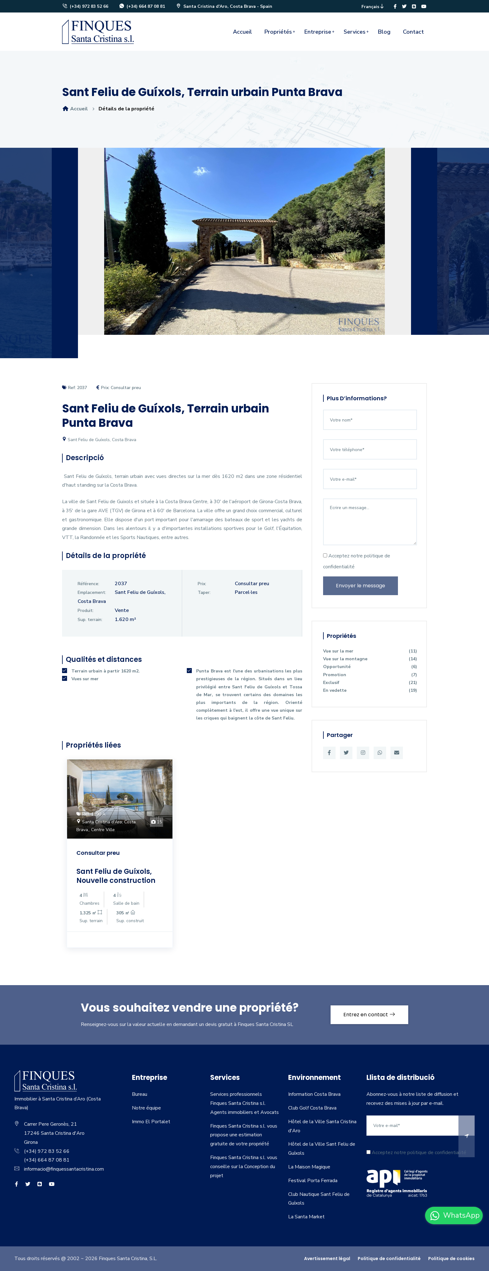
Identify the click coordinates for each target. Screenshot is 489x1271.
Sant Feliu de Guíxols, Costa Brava (99, 440)
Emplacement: (92, 592)
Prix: (202, 584)
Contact (413, 32)
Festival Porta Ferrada (312, 1180)
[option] (244, 246)
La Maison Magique (309, 1166)
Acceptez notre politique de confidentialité (356, 561)
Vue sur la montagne (370, 659)
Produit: (86, 611)
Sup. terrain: (90, 620)
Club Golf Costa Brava (312, 1108)
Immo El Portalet (151, 1121)
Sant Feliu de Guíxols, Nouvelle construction (115, 876)
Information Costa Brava (314, 1094)
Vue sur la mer (370, 651)
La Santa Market (306, 1216)
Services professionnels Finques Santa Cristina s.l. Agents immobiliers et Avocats (244, 1103)
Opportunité (370, 667)
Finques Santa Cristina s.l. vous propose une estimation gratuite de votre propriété (243, 1135)
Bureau (139, 1094)
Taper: (204, 592)
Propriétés (278, 32)
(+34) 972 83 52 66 (85, 6)
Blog (384, 32)
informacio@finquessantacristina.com (64, 1169)
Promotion (370, 675)
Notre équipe (146, 1108)
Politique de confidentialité (389, 1258)
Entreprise (317, 32)
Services (355, 32)
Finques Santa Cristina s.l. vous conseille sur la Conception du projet (243, 1166)
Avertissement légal (327, 1258)
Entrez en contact (369, 1014)
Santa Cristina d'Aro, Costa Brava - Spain (224, 6)
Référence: (88, 584)
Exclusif (370, 682)
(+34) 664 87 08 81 (142, 6)
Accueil (242, 32)
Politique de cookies (451, 1258)
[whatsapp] (454, 1215)
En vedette (370, 690)
